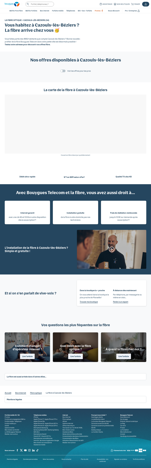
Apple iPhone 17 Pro (51, 419)
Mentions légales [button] (14, 399)
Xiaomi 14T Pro (46, 436)
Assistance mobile (39, 444)
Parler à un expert (120, 302)
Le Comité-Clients (97, 432)
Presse (122, 427)
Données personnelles (30, 459)
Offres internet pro (69, 425)
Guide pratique (96, 430)
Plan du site (84, 459)
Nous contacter (66, 459)
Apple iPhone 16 (39, 423)
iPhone (36, 417)
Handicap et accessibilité (128, 436)
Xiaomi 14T (37, 436)
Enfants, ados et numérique (129, 421)
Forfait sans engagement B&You (15, 419)
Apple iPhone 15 (39, 425)
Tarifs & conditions (139, 459)
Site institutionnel (125, 432)
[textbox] (39, 4)
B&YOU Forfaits (31, 11)
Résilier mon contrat (11, 434)
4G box (65, 421)
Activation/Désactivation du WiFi (73, 440)
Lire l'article (27, 356)
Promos (99, 11)
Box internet (20, 393)
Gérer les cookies (48, 459)
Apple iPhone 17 (39, 419)
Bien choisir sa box (68, 430)
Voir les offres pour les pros (79, 71)
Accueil (8, 393)
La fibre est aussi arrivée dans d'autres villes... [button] (26, 376)
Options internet (68, 423)
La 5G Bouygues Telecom (13, 432)
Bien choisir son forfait (12, 430)
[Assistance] (106, 4)
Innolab (122, 434)
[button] (145, 4)
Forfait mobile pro (10, 423)
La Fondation (124, 430)
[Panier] (135, 4)
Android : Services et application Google (46, 440)
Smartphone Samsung (41, 427)
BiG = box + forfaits (85, 11)
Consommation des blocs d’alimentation (75, 436)
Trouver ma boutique (89, 302)
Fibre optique (36, 393)
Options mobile (9, 427)
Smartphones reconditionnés (43, 438)
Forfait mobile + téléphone (13, 421)
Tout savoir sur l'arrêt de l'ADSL (73, 427)
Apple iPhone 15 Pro (51, 425)
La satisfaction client (98, 419)
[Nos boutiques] (121, 4)
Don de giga (124, 419)
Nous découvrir (125, 417)
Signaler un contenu (120, 459)
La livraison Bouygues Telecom (101, 421)
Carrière (123, 425)
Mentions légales (12, 459)
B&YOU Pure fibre (16, 11)
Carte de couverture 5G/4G (100, 423)
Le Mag (122, 423)
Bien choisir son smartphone (43, 442)
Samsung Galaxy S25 (40, 430)
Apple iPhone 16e (39, 421)
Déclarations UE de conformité (72, 434)
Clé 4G (7, 425)
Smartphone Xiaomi (40, 434)
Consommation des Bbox (70, 438)
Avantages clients (97, 417)
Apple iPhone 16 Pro (51, 423)
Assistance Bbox (68, 432)
